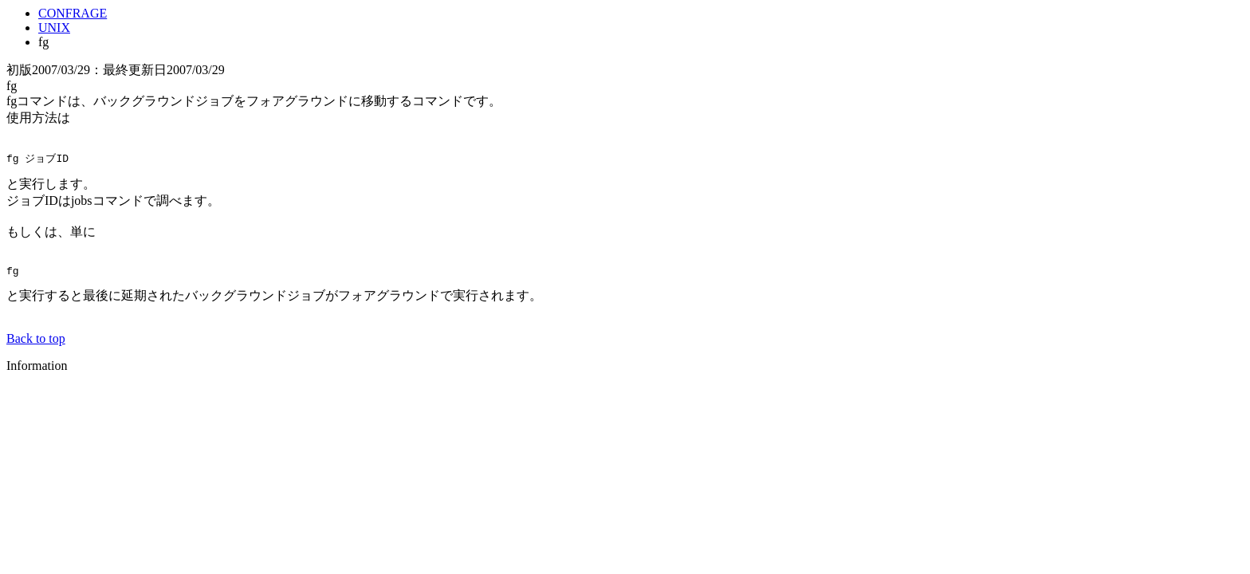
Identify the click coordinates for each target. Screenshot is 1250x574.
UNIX (54, 27)
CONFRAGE (72, 13)
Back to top (35, 341)
